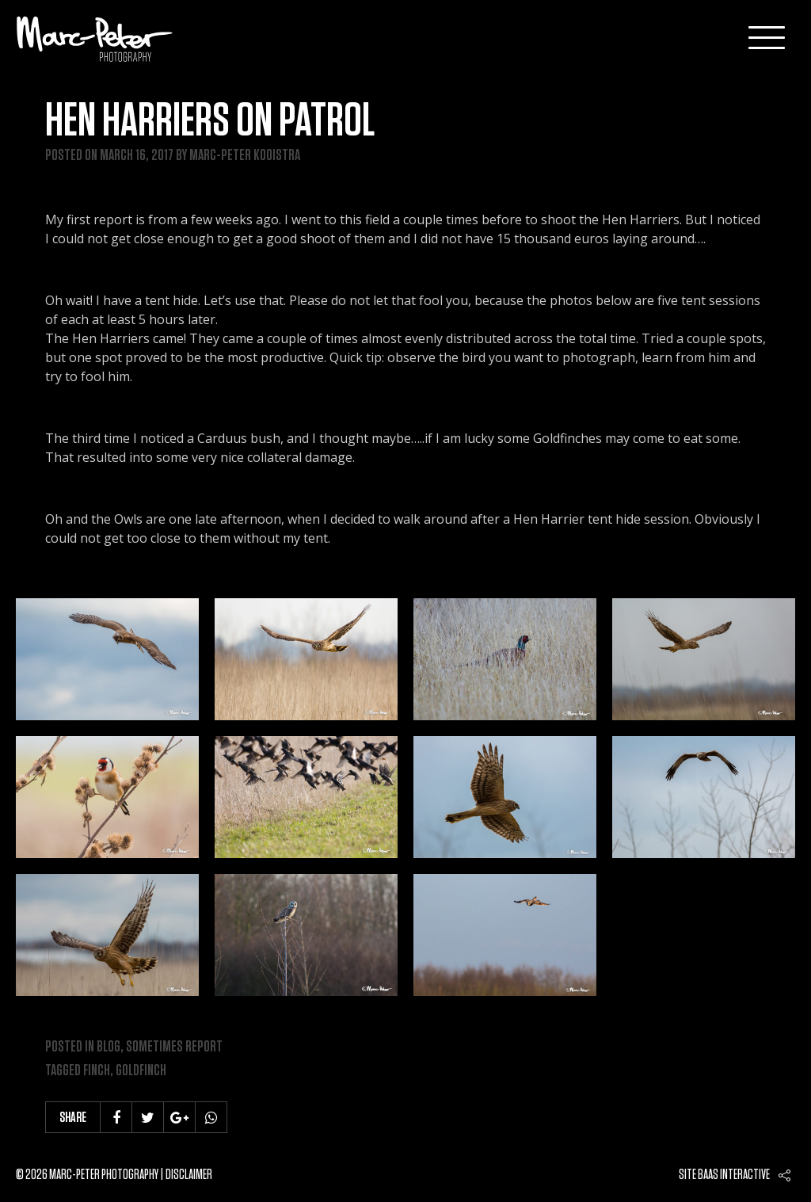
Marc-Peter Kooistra (244, 155)
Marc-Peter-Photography (95, 39)
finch (96, 1070)
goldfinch (141, 1070)
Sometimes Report (174, 1047)
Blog (108, 1047)
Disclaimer (189, 1175)
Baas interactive (734, 1175)
